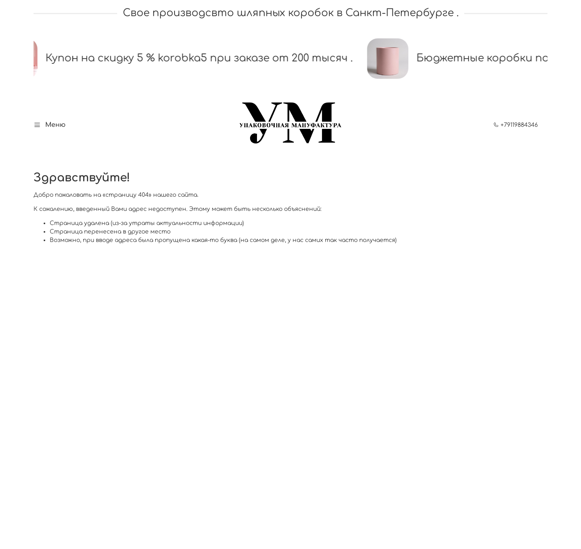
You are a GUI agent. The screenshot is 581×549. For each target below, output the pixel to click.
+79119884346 (515, 125)
